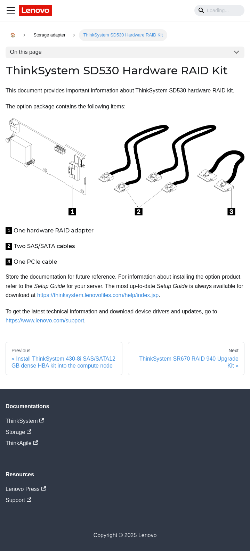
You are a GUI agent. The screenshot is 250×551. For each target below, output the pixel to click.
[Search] (219, 10)
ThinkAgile (22, 443)
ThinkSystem (25, 421)
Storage (18, 432)
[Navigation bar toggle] (11, 10)
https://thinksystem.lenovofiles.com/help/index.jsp (98, 295)
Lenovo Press (26, 489)
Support (18, 500)
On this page (26, 52)
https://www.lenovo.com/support (45, 320)
